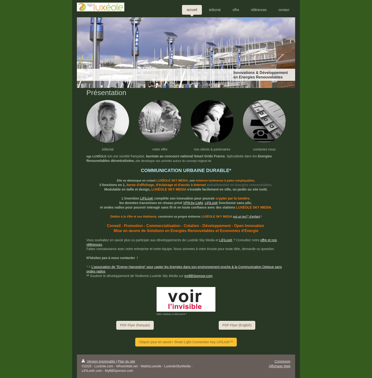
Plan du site (126, 361)
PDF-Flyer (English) (237, 325)
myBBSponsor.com (198, 276)
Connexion (282, 361)
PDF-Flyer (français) (135, 325)
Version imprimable (99, 361)
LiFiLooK (146, 198)
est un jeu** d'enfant (246, 216)
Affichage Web (279, 366)
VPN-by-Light (193, 203)
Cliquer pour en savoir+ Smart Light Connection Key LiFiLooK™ (186, 342)
